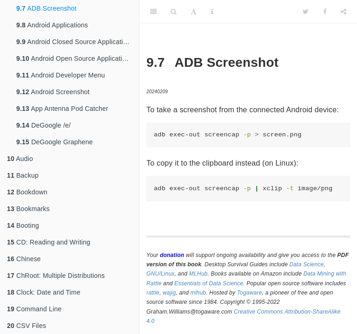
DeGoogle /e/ (43, 125)
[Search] (174, 11)
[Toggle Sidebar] (153, 11)
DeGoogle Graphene (54, 142)
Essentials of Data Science (208, 283)
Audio (20, 158)
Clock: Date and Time (43, 292)
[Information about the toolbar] (212, 11)
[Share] (343, 11)
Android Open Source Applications (74, 58)
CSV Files (26, 325)
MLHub (198, 273)
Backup (23, 175)
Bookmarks (28, 208)
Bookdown (27, 192)
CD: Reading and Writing (48, 242)
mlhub (198, 292)
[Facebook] (325, 11)
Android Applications (52, 25)
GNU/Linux (160, 273)
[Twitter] (306, 11)
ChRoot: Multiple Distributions (56, 275)
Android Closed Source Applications (75, 41)
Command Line (34, 309)
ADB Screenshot (46, 8)
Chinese (24, 259)
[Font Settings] (194, 11)
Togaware (249, 292)
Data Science (307, 264)
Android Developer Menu (60, 75)
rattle (152, 292)
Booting (23, 225)
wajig (169, 292)
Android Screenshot (53, 92)
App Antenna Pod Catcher (62, 108)
